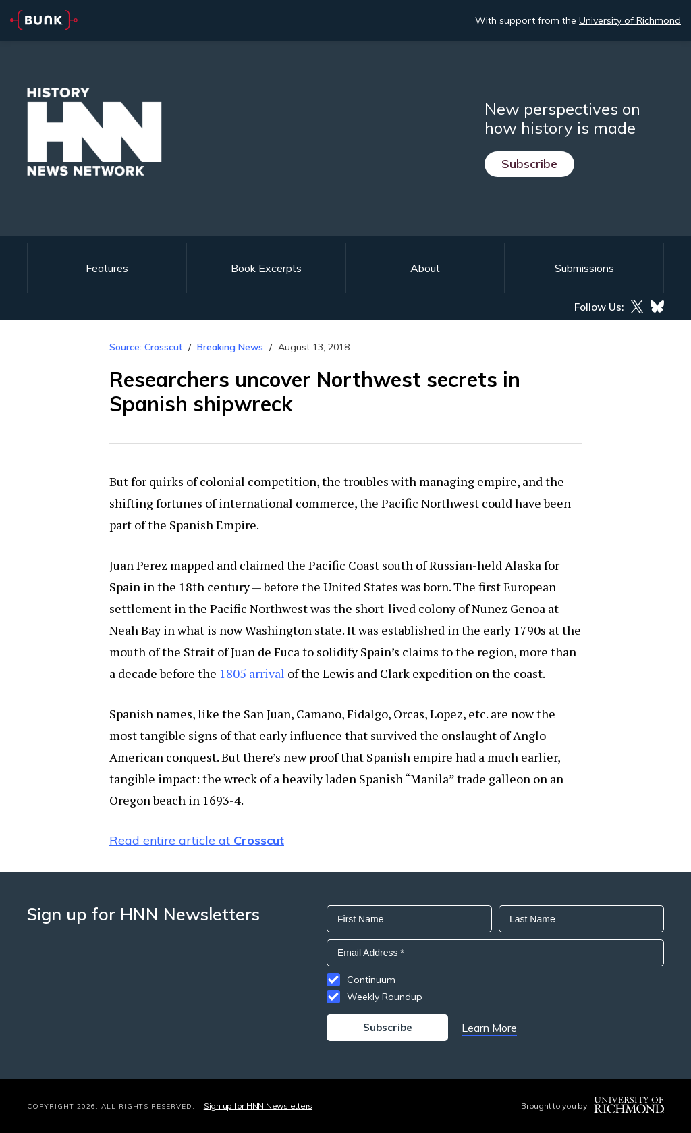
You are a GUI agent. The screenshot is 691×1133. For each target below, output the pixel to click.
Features (107, 268)
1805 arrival (252, 673)
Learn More (489, 1027)
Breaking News (230, 347)
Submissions (584, 268)
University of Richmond (630, 20)
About (425, 268)
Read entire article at (196, 840)
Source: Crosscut (145, 347)
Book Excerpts (266, 268)
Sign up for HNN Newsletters (258, 1106)
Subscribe (529, 164)
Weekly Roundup (384, 997)
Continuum (371, 980)
